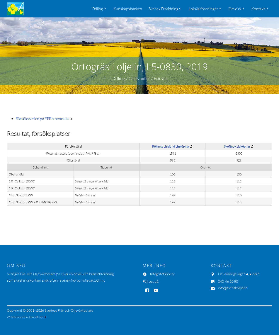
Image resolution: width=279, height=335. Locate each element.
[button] (165, 8)
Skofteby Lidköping (237, 146)
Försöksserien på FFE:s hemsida (42, 118)
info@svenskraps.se (232, 288)
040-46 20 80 (228, 281)
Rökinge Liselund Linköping (170, 146)
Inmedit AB (36, 317)
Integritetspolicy (162, 274)
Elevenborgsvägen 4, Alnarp (238, 274)
